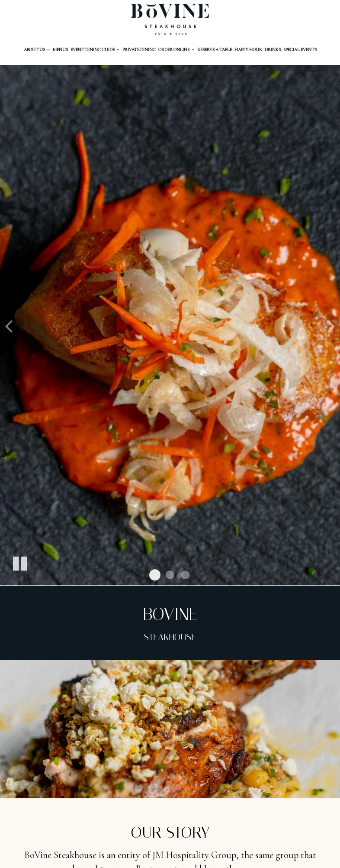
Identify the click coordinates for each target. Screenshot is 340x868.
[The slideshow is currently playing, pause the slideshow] (19, 561)
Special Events (300, 49)
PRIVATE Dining (139, 49)
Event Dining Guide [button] (95, 49)
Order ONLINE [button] (176, 49)
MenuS (60, 49)
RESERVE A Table (214, 49)
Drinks (273, 49)
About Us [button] (37, 49)
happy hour (248, 49)
